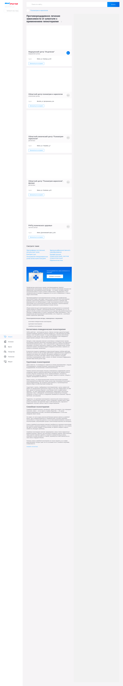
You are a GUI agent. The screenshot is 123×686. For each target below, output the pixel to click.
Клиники (8, 341)
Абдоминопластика (56, 260)
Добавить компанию (54, 276)
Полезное (9, 356)
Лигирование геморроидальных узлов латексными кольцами (37, 257)
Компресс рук (31, 254)
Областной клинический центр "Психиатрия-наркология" (46, 138)
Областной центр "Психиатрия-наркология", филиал (45, 182)
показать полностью (32, 446)
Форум (8, 361)
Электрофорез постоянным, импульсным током (35, 251)
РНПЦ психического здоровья (40, 225)
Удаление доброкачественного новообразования (60, 251)
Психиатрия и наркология (39, 10)
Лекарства (9, 351)
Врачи (8, 347)
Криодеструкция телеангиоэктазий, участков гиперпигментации (59, 256)
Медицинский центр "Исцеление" (41, 52)
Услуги (8, 337)
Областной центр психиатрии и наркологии (45, 94)
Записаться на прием (36, 63)
